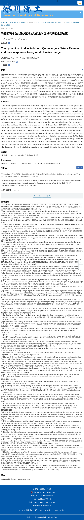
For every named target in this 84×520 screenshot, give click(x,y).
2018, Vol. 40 (14, 23)
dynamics (14, 163)
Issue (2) (23, 23)
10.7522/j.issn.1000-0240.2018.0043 (49, 23)
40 (63, 510)
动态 (12, 155)
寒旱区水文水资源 (7, 28)
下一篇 (46, 196)
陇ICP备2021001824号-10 (42, 489)
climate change (26, 163)
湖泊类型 (4, 155)
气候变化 (20, 155)
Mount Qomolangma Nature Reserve (47, 163)
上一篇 (37, 196)
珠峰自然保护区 (32, 155)
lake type (4, 163)
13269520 (31, 510)
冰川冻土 (4, 23)
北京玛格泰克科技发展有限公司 (46, 517)
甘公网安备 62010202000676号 (43, 492)
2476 (50, 510)
